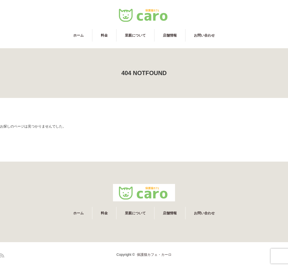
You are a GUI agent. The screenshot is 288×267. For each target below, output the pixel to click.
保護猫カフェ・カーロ (154, 255)
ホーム (78, 35)
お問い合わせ (204, 35)
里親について (135, 35)
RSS (2, 255)
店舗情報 (170, 35)
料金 (104, 35)
